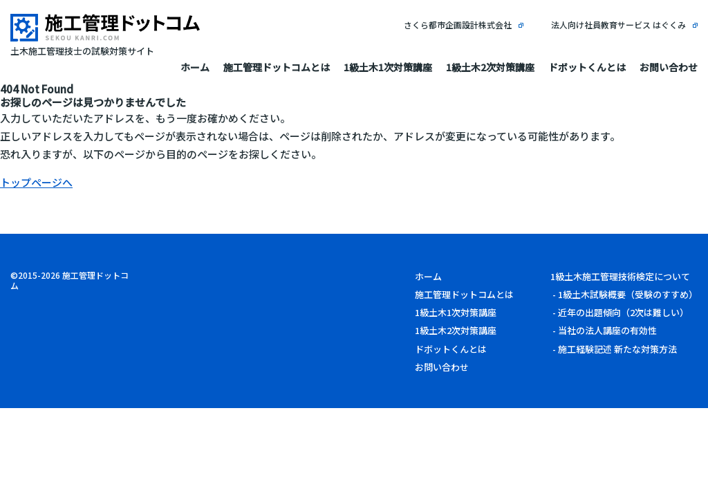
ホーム (194, 67)
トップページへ (36, 182)
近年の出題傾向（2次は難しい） (623, 312)
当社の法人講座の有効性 (607, 330)
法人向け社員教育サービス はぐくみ (618, 24)
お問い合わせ (669, 67)
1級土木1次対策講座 (388, 67)
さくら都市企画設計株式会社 (458, 24)
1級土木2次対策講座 (490, 67)
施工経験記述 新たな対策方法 (617, 349)
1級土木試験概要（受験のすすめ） (628, 294)
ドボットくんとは (587, 67)
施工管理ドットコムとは (276, 67)
